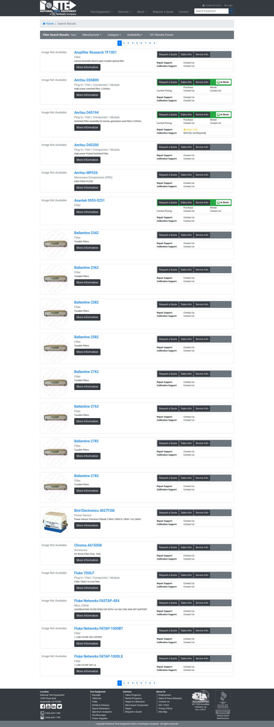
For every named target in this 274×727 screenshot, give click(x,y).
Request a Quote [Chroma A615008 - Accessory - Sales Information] (168, 547)
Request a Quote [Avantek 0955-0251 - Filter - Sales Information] (168, 202)
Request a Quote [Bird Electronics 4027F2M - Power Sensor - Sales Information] (168, 512)
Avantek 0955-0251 (89, 200)
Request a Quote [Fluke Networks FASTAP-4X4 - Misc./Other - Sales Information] (168, 602)
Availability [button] (133, 34)
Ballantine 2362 (86, 267)
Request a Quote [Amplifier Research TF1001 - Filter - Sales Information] (168, 54)
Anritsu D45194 (86, 112)
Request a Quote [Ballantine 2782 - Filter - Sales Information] (168, 443)
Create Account (212, 5)
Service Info (202, 54)
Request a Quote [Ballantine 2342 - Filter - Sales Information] (168, 235)
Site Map (162, 711)
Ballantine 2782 (86, 441)
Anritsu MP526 (86, 173)
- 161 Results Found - (161, 34)
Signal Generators (101, 708)
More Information (87, 67)
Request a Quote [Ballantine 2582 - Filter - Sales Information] (168, 339)
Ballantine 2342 (86, 233)
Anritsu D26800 (86, 80)
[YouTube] (48, 706)
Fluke (94, 701)
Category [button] (113, 34)
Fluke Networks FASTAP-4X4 (96, 601)
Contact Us (164, 701)
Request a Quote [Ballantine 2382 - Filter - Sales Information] (168, 304)
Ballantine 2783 (86, 476)
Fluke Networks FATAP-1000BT (98, 628)
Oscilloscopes (99, 715)
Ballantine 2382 (86, 302)
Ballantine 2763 (86, 406)
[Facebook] (42, 706)
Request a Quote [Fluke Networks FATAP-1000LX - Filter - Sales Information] (168, 658)
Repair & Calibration (135, 701)
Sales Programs (133, 695)
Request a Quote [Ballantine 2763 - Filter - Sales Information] (168, 408)
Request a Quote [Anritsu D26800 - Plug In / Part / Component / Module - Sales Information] (168, 82)
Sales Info (186, 54)
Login (229, 5)
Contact (184, 11)
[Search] (211, 11)
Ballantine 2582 (86, 337)
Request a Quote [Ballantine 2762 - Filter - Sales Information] (168, 373)
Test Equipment (100, 11)
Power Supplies (99, 718)
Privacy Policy (165, 708)
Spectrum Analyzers (102, 711)
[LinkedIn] (53, 706)
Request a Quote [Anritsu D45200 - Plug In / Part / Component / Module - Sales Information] (168, 147)
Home (48, 23)
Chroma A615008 (88, 545)
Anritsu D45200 (86, 145)
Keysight (96, 695)
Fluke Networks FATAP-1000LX (98, 656)
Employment (164, 695)
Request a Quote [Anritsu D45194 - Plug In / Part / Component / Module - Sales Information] (168, 114)
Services (123, 11)
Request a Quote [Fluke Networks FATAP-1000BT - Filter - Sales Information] (168, 630)
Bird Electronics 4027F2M (94, 510)
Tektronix (96, 698)
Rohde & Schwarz (100, 705)
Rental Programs (133, 698)
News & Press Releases (170, 698)
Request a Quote (163, 11)
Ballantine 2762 (86, 372)
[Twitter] (59, 706)
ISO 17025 (163, 705)
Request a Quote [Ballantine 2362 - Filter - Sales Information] (168, 269)
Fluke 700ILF (84, 573)
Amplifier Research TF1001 (95, 52)
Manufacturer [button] (90, 34)
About (141, 11)
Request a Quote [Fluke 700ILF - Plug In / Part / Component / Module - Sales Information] (168, 575)
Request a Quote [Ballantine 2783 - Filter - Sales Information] (168, 478)
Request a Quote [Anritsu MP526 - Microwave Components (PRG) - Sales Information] (168, 174)
